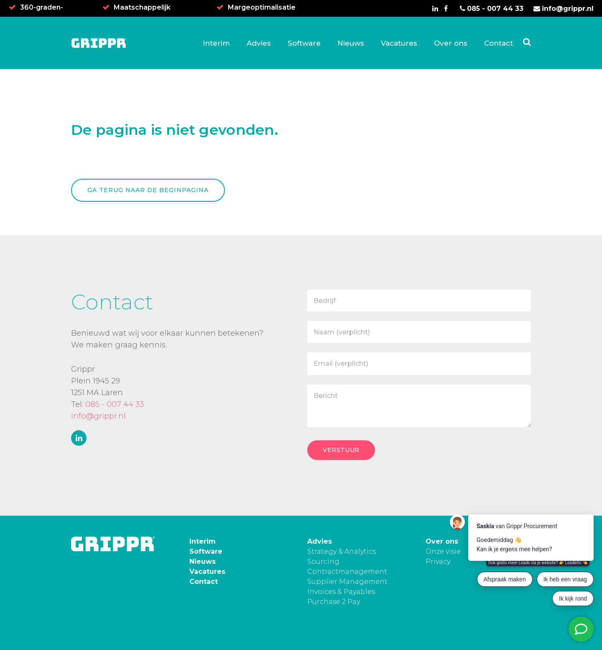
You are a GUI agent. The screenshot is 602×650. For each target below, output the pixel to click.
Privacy (438, 561)
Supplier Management (347, 582)
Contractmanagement (347, 571)
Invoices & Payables (341, 592)
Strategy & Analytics (341, 551)
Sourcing (323, 561)
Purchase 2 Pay (333, 602)
